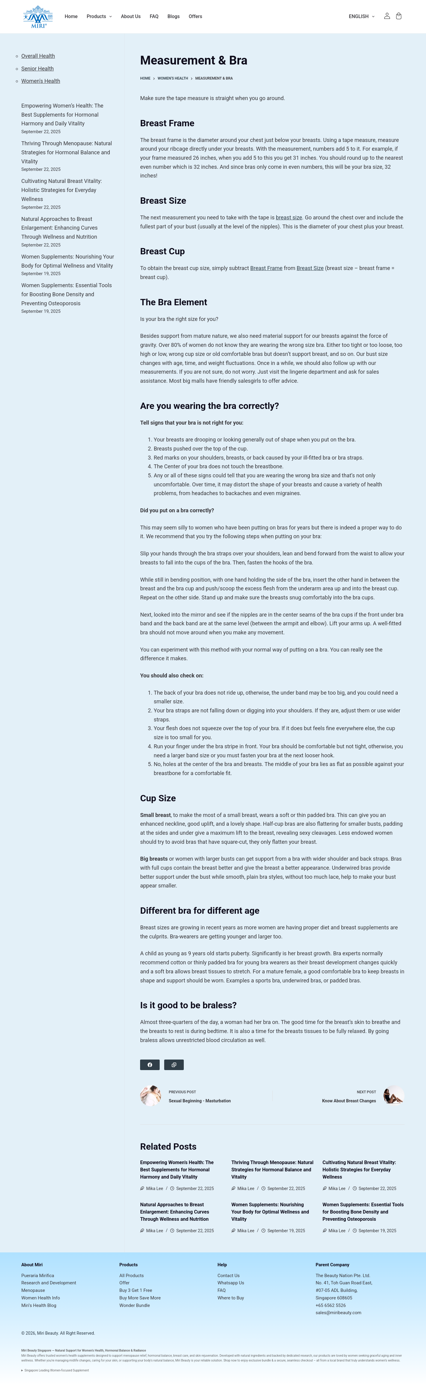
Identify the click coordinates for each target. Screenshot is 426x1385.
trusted (50, 1355)
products (324, 1355)
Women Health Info (40, 1298)
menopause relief (134, 1355)
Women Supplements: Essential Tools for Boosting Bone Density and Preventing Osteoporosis (363, 1212)
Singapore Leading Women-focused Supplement (56, 1370)
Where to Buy (231, 1298)
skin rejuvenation (206, 1355)
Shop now (230, 1360)
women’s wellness (387, 1360)
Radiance (139, 1350)
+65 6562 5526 (331, 1305)
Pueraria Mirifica (37, 1275)
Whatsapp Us (231, 1283)
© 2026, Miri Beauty (39, 1333)
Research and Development (48, 1283)
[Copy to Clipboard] (174, 1065)
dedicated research (299, 1355)
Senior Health (37, 68)
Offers (195, 16)
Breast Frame (266, 268)
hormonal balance (160, 1355)
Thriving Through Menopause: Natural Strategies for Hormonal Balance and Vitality (272, 1170)
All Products (131, 1275)
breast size (289, 217)
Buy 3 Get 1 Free (135, 1290)
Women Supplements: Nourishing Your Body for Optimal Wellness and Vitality (270, 1212)
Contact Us (229, 1275)
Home (71, 16)
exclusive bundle (260, 1360)
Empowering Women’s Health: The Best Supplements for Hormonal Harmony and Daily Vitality (177, 1170)
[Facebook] (150, 1065)
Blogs (174, 16)
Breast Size (310, 268)
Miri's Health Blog (38, 1305)
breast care (180, 1355)
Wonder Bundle (134, 1305)
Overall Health (38, 56)
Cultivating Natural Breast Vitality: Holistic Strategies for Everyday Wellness (359, 1170)
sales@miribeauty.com (339, 1312)
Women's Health (40, 81)
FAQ (154, 16)
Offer (124, 1283)
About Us (131, 16)
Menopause (33, 1290)
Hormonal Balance (117, 1350)
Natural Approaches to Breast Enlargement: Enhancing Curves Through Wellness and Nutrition (174, 1212)
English (363, 16)
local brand (337, 1360)
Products (99, 16)
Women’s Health (93, 1350)
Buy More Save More (140, 1298)
